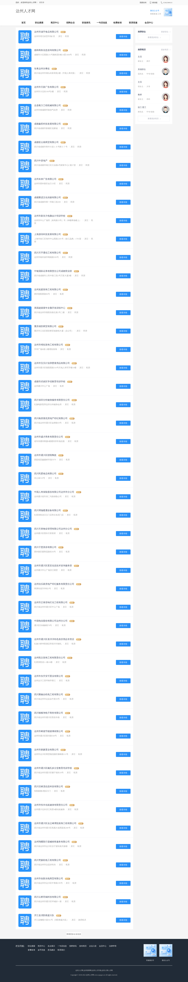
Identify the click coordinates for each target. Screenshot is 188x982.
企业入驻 (92, 946)
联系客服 (133, 23)
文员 (140, 57)
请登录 (41, 2)
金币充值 (41, 950)
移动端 (153, 3)
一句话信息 (102, 23)
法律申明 (112, 946)
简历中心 (55, 23)
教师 (140, 95)
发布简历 (83, 946)
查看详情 (123, 37)
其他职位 (142, 69)
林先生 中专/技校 (146, 112)
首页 (23, 23)
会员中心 (149, 23)
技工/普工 (142, 107)
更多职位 (166, 32)
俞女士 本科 (144, 99)
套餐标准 (31, 950)
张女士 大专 (144, 86)
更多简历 (166, 50)
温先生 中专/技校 (146, 74)
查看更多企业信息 (73, 934)
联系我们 (61, 950)
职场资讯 (86, 23)
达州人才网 (25, 11)
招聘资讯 (73, 946)
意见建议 (51, 950)
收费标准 (117, 23)
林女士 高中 (144, 61)
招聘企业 (70, 23)
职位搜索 (39, 23)
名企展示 (51, 946)
